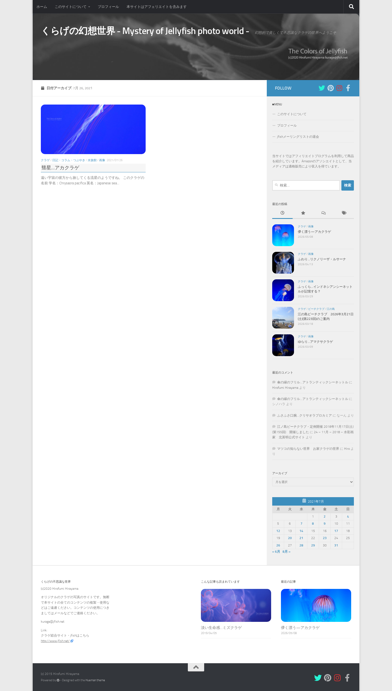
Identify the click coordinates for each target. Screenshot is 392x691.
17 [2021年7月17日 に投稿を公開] (336, 531)
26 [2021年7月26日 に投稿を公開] (278, 545)
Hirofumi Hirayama (285, 387)
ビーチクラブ (316, 308)
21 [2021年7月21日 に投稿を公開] (301, 538)
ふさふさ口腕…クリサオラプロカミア (304, 415)
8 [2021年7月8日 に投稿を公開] (313, 523)
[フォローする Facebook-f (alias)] (348, 87)
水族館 (92, 160)
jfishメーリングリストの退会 (298, 137)
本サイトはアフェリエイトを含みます (157, 7)
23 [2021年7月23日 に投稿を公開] (325, 538)
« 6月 (276, 552)
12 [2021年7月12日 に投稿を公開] (278, 531)
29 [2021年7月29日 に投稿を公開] (313, 545)
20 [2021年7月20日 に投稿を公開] (290, 538)
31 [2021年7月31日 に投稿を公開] (336, 545)
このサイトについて (71, 7)
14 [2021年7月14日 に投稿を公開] (301, 531)
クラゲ (45, 160)
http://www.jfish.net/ (55, 641)
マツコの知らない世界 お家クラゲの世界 (308, 448)
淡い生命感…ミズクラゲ (221, 627)
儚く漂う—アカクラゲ (314, 231)
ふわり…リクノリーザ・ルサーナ (322, 259)
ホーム (41, 7)
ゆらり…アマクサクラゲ (315, 341)
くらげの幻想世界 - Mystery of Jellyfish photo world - (145, 30)
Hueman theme (95, 680)
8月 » (286, 552)
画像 (102, 160)
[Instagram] (339, 87)
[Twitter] (321, 87)
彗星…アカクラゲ (60, 168)
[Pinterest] (330, 87)
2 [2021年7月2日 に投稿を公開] (325, 516)
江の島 (331, 308)
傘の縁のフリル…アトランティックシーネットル (312, 382)
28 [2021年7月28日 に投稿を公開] (301, 545)
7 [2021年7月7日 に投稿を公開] (301, 523)
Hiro (347, 448)
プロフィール (108, 7)
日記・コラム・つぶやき (68, 160)
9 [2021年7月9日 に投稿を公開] (325, 523)
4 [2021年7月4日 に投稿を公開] (348, 516)
